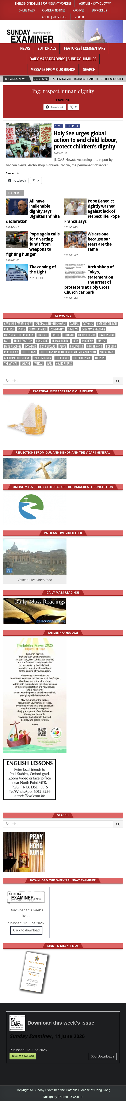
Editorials (47, 48)
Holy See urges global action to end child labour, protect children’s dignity (86, 140)
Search (79, 17)
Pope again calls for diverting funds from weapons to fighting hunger (33, 244)
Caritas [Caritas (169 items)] (74, 324)
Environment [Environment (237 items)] (106, 335)
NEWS (58, 126)
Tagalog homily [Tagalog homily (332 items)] (42, 358)
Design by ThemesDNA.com (63, 1096)
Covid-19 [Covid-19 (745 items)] (73, 329)
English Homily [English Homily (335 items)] (86, 335)
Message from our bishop (53, 69)
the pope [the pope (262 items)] (100, 358)
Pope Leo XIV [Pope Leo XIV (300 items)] (11, 352)
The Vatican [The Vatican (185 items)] (11, 364)
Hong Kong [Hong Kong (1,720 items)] (42, 341)
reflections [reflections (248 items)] (29, 352)
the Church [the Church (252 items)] (62, 358)
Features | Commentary (85, 48)
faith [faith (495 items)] (7, 341)
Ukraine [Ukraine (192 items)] (26, 364)
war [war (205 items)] (49, 364)
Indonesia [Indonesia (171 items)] (87, 341)
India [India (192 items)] (75, 341)
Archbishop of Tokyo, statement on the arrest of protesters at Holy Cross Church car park (89, 279)
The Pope (72, 126)
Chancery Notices (53, 10)
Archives (78, 10)
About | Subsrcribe (54, 17)
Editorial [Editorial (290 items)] (69, 335)
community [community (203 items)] (57, 329)
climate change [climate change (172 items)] (37, 329)
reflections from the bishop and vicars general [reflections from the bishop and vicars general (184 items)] (68, 352)
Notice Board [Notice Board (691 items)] (48, 346)
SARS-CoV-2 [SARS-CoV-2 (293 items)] (107, 352)
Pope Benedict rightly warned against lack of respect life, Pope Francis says (91, 211)
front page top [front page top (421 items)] (23, 341)
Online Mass (27, 10)
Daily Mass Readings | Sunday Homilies (63, 59)
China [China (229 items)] (21, 329)
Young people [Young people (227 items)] (64, 364)
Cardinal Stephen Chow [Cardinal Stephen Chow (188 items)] (17, 324)
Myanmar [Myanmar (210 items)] (30, 346)
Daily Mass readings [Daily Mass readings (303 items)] (93, 329)
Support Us (99, 10)
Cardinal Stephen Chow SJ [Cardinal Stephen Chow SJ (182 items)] (50, 324)
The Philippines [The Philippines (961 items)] (82, 358)
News (25, 48)
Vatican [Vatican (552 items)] (38, 364)
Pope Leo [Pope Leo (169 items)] (111, 346)
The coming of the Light (42, 269)
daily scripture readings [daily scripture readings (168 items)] (19, 335)
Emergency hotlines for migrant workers (43, 3)
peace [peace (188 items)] (63, 346)
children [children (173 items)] (9, 329)
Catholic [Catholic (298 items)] (88, 324)
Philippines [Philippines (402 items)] (76, 346)
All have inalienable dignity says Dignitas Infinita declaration (33, 211)
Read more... (15, 193)
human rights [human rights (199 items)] (60, 341)
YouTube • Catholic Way (95, 3)
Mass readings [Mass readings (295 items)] (12, 346)
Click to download (26, 930)
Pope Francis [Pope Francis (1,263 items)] (94, 346)
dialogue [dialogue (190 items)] (42, 335)
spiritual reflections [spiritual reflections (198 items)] (17, 358)
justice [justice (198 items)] (102, 341)
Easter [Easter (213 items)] (56, 335)
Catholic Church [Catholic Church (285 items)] (107, 324)
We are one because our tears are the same (99, 241)
